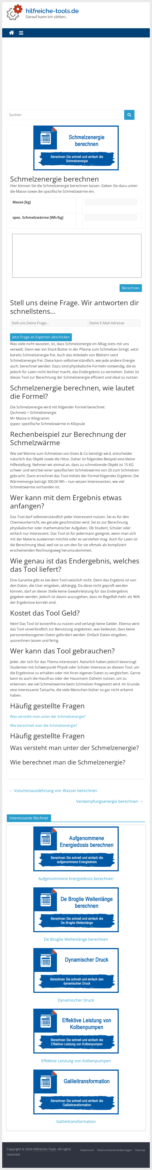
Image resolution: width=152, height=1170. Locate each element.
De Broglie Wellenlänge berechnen (76, 939)
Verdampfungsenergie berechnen (109, 801)
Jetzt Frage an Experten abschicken (41, 337)
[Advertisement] (76, 77)
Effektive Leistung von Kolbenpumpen (76, 1060)
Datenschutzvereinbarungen (114, 1150)
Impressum (87, 1150)
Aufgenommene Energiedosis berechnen (75, 878)
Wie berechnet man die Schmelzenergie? (43, 725)
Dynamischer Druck (76, 1000)
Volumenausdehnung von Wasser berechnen (53, 790)
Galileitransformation (76, 1121)
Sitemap (140, 1150)
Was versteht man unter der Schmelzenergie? (47, 716)
